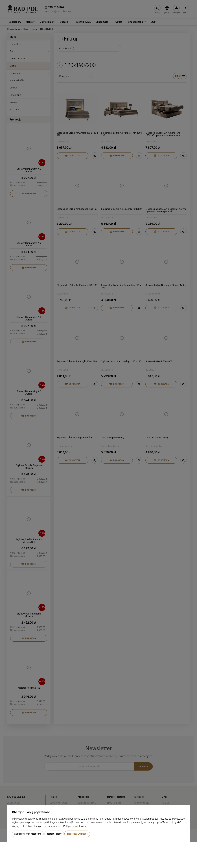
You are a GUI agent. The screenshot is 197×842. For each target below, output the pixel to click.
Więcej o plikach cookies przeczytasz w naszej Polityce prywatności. (49, 826)
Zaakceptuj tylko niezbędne (27, 834)
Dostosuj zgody (54, 834)
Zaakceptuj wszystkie (77, 834)
